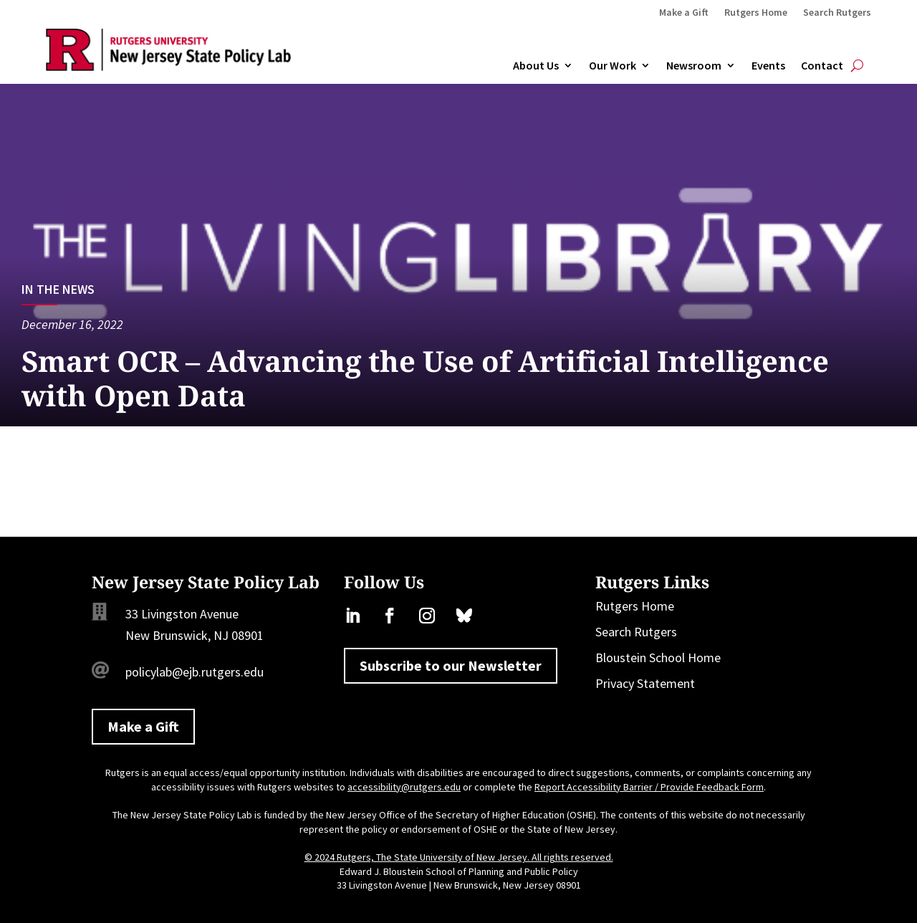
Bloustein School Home (658, 657)
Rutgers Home (755, 13)
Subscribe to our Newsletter (451, 665)
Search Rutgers (837, 13)
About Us (536, 65)
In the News (58, 289)
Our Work (612, 65)
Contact (822, 65)
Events (768, 65)
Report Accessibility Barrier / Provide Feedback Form (649, 786)
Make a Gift (684, 13)
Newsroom (693, 65)
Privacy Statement (645, 683)
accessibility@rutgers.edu (404, 786)
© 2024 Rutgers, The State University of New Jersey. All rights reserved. (458, 857)
